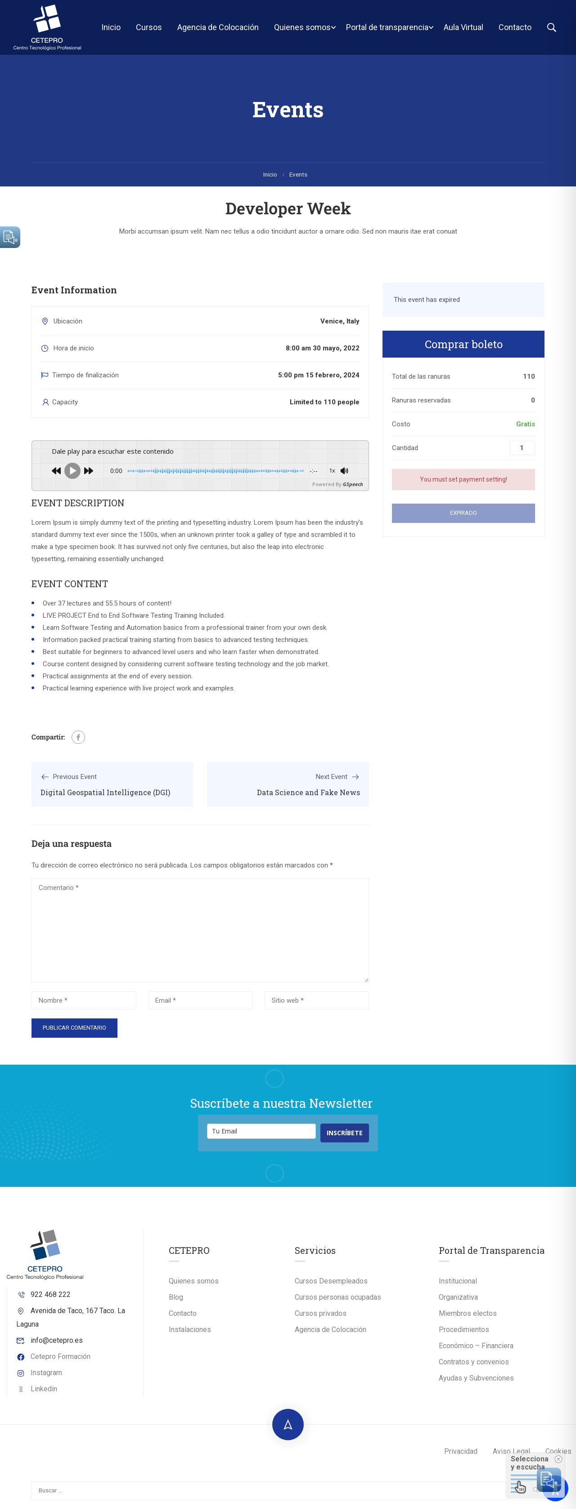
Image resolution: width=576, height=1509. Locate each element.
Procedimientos (464, 1329)
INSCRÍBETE (345, 1132)
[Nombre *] (84, 1000)
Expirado (463, 512)
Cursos (149, 27)
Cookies (558, 1451)
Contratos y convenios (474, 1362)
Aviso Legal (511, 1451)
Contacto (515, 27)
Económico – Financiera (476, 1345)
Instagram (39, 1372)
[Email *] (200, 1000)
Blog (176, 1297)
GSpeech (353, 484)
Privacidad (460, 1451)
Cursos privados (320, 1313)
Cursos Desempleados (331, 1281)
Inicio (111, 27)
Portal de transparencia (387, 27)
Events (298, 174)
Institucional (458, 1281)
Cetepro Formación (53, 1356)
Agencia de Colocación (218, 27)
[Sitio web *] (317, 1000)
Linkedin (36, 1389)
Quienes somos (302, 27)
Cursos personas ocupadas (338, 1297)
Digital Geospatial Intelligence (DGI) (105, 792)
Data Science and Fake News (308, 792)
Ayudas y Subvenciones (476, 1378)
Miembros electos (468, 1313)
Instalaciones (190, 1329)
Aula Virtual (463, 27)
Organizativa (458, 1297)
